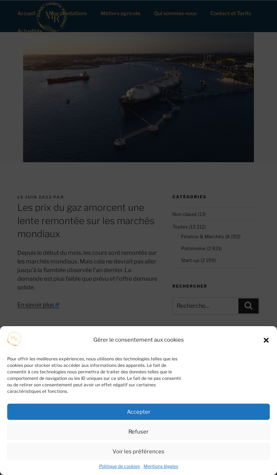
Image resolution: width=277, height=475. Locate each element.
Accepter (138, 412)
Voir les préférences (138, 451)
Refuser (138, 432)
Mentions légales (161, 466)
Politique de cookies (119, 466)
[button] (266, 340)
